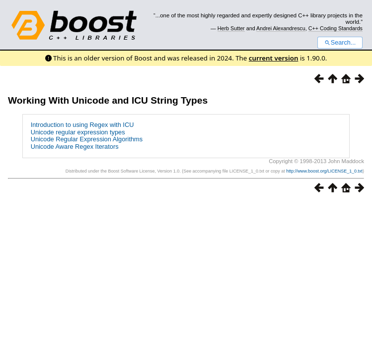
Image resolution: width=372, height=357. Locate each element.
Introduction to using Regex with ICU (82, 124)
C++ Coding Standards (335, 28)
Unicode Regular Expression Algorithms (87, 139)
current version (273, 58)
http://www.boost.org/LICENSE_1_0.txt (324, 171)
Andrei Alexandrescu (280, 28)
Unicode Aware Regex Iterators (75, 146)
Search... (340, 42)
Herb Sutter (231, 28)
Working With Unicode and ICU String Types (108, 100)
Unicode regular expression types (78, 132)
